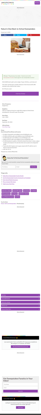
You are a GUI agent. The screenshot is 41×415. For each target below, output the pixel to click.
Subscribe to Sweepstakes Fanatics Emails (13, 176)
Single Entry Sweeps (24, 193)
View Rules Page (6, 127)
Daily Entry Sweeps (6, 190)
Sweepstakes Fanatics (9, 77)
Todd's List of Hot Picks (8, 184)
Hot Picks (17, 196)
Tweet (17, 35)
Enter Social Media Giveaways (10, 180)
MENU (37, 2)
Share (4, 35)
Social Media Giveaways (8, 196)
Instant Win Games (17, 190)
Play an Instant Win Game (9, 182)
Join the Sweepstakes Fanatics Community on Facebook (16, 178)
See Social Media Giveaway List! (20, 346)
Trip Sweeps (14, 193)
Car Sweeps (34, 190)
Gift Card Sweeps (6, 193)
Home (2, 203)
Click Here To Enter (20, 93)
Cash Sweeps (26, 190)
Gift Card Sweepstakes (10, 203)
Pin (29, 35)
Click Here (20, 407)
